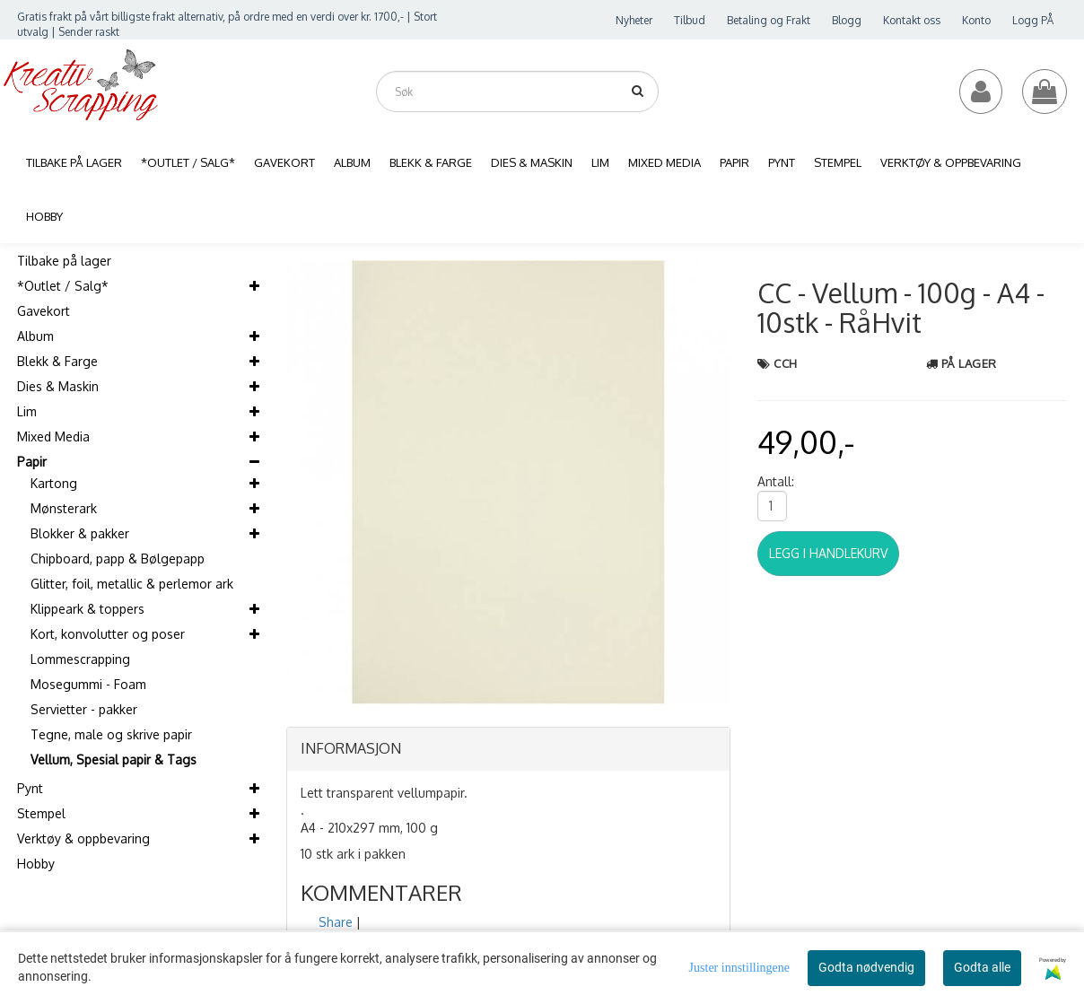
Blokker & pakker (80, 533)
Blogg (846, 20)
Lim (27, 411)
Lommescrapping (80, 659)
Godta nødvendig (866, 967)
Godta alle (982, 967)
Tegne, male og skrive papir (111, 734)
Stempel (41, 813)
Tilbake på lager (64, 260)
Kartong (54, 483)
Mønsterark (64, 508)
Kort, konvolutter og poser (108, 634)
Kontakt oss (911, 20)
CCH (786, 363)
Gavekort (43, 311)
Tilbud (689, 20)
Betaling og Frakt (768, 20)
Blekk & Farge (57, 361)
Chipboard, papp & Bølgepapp (118, 558)
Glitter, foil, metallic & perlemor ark (132, 583)
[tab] (508, 749)
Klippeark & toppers (87, 608)
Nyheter (634, 20)
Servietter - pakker (84, 709)
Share (336, 922)
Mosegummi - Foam (88, 684)
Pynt (30, 788)
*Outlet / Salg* (63, 285)
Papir (32, 461)
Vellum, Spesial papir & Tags (114, 759)
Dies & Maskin (58, 386)
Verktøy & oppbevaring (83, 838)
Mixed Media (53, 436)
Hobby (36, 863)
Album (35, 336)
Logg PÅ (1032, 20)
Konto (976, 20)
